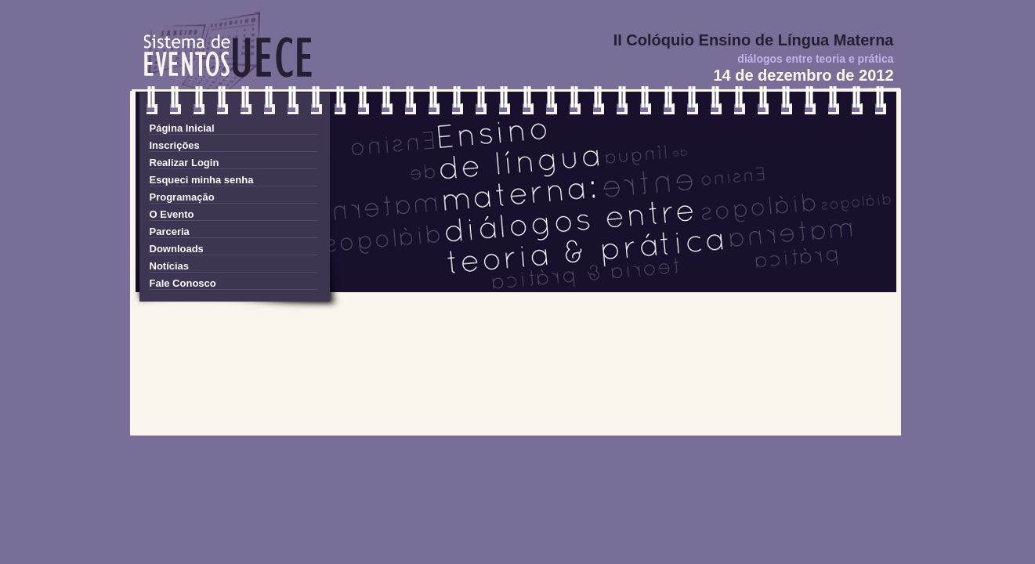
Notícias (170, 266)
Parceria (170, 231)
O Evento (172, 214)
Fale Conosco (183, 283)
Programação (182, 197)
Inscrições (175, 145)
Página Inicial (182, 128)
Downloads (177, 249)
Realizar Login (184, 162)
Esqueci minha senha (202, 180)
